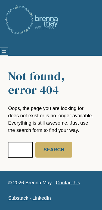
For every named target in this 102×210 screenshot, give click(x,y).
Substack (18, 198)
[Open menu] (4, 52)
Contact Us (68, 182)
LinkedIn (41, 198)
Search (54, 149)
